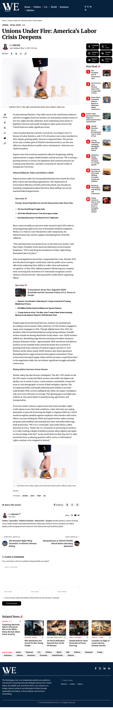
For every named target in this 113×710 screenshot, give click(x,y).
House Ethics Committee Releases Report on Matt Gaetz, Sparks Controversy (96, 103)
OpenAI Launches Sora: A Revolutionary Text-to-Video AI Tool (96, 131)
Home (4, 20)
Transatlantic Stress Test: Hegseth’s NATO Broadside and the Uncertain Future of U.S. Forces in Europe (51, 292)
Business (8, 655)
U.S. (24, 25)
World (59, 652)
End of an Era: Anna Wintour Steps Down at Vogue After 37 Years (96, 88)
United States (57, 655)
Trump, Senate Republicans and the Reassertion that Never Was (44, 203)
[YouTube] (75, 515)
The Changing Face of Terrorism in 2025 (95, 74)
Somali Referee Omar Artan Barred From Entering (78, 643)
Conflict (95, 637)
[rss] (106, 60)
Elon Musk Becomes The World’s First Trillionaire (38, 218)
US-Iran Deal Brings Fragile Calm (31, 209)
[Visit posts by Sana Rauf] (5, 515)
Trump (39, 496)
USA (44, 496)
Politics (49, 652)
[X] (87, 6)
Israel (101, 637)
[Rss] (85, 9)
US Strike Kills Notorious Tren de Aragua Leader (38, 213)
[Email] (4, 138)
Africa (71, 637)
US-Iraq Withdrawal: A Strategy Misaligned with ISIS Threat (95, 145)
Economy (43, 655)
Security (5, 621)
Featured (25, 496)
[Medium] (92, 60)
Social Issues (15, 25)
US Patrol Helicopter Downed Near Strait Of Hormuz (56, 643)
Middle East (58, 637)
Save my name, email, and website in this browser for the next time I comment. (32, 598)
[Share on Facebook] (11, 54)
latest (32, 496)
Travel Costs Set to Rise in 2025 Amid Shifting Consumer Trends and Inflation (95, 175)
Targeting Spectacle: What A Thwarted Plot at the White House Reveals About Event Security (11, 629)
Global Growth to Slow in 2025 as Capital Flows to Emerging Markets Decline (95, 205)
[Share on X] (16, 54)
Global (34, 637)
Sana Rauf (16, 45)
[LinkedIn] (90, 6)
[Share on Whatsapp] (21, 54)
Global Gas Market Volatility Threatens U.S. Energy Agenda (95, 160)
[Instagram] (92, 53)
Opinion (5, 25)
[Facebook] (85, 6)
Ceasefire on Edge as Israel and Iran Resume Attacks (100, 643)
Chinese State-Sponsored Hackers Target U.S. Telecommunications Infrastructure (93, 118)
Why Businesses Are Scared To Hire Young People (34, 643)
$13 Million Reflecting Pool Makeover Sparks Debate (39, 308)
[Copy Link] (25, 54)
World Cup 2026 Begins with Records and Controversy (95, 190)
